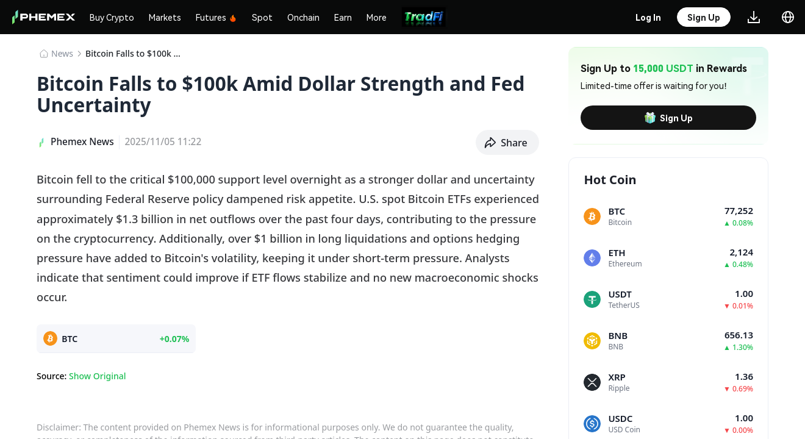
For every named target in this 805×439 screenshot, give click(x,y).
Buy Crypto (112, 17)
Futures (216, 17)
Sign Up (668, 118)
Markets (165, 17)
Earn (343, 17)
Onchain (303, 17)
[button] (507, 142)
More (377, 17)
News (62, 53)
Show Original (97, 376)
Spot (262, 17)
